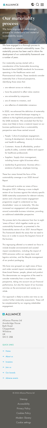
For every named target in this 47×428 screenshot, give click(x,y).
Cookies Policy (23, 413)
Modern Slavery (23, 418)
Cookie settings (23, 422)
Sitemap (23, 399)
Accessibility (24, 404)
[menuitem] (32, 4)
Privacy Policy (23, 409)
